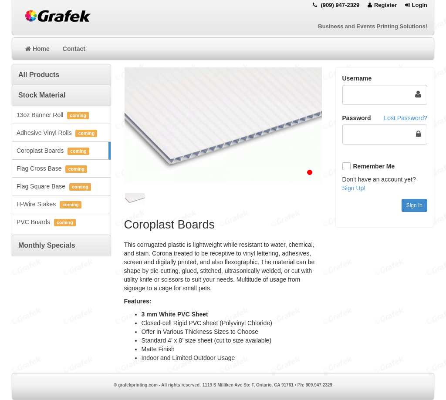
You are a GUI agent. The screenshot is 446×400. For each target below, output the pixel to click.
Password (356, 117)
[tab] (61, 74)
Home (37, 48)
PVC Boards (46, 222)
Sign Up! (354, 188)
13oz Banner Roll (53, 115)
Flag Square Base (54, 187)
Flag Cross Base (52, 169)
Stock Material (41, 95)
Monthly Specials (46, 245)
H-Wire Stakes (49, 204)
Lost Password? (405, 117)
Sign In (414, 205)
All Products (38, 74)
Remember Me (374, 166)
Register (382, 5)
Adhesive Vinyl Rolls (57, 133)
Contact (74, 48)
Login (416, 5)
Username (357, 78)
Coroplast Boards (53, 151)
